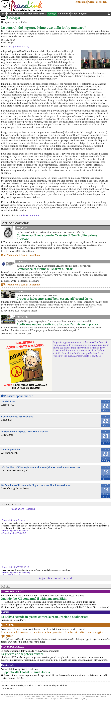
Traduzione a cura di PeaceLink (23, 254)
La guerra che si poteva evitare (22, 654)
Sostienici (101, 1)
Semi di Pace (8, 401)
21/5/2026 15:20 (21, 520)
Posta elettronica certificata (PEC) (73, 698)
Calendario (64, 13)
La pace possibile (10, 449)
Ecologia (52, 13)
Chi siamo (81, 1)
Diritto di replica (51, 698)
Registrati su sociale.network (55, 578)
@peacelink (6, 520)
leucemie (34, 215)
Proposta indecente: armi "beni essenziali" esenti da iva (55, 298)
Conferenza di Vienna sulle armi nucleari (45, 269)
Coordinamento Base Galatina (17, 416)
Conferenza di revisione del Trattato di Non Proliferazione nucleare (57, 237)
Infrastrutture (11, 22)
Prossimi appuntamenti (18, 396)
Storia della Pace (12, 591)
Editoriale (8, 625)
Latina (5, 612)
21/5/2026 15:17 (21, 567)
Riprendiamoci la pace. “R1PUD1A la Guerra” (24, 431)
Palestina (7, 664)
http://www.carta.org (18, 46)
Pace (3, 13)
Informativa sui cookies (34, 698)
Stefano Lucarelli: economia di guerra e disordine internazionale (36, 485)
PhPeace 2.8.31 (78, 696)
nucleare (23, 215)
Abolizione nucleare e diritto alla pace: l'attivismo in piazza (57, 324)
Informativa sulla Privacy (96, 696)
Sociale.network (11, 504)
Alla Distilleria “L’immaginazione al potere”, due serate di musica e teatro (40, 467)
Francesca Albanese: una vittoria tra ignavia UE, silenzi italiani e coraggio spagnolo (52, 634)
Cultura (11, 13)
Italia (24, 22)
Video (74, 13)
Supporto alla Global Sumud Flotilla (25, 672)
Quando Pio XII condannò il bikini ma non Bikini (34, 599)
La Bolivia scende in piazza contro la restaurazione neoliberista (44, 617)
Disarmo (22, 228)
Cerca (91, 1)
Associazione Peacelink (23, 509)
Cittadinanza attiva (36, 13)
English (83, 13)
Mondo (20, 13)
